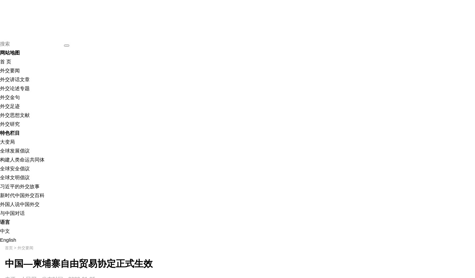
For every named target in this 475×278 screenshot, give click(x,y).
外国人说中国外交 (20, 204)
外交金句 (10, 97)
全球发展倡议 (15, 151)
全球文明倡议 (15, 177)
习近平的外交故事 (20, 186)
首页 (9, 248)
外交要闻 (10, 70)
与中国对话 (12, 213)
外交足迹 (10, 106)
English (8, 240)
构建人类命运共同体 (22, 159)
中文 (5, 231)
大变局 (7, 142)
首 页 (5, 61)
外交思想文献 (15, 115)
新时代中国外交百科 (22, 195)
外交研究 (10, 124)
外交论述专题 (15, 88)
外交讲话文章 (15, 79)
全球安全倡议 (15, 168)
